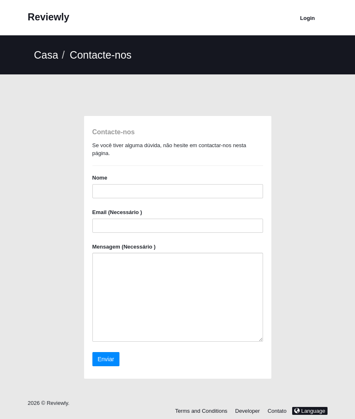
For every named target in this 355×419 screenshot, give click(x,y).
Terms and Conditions (201, 411)
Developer (247, 411)
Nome (99, 178)
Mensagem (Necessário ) (124, 247)
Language (309, 411)
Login (307, 18)
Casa (46, 55)
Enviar (106, 359)
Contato (278, 411)
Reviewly (49, 17)
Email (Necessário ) (117, 212)
